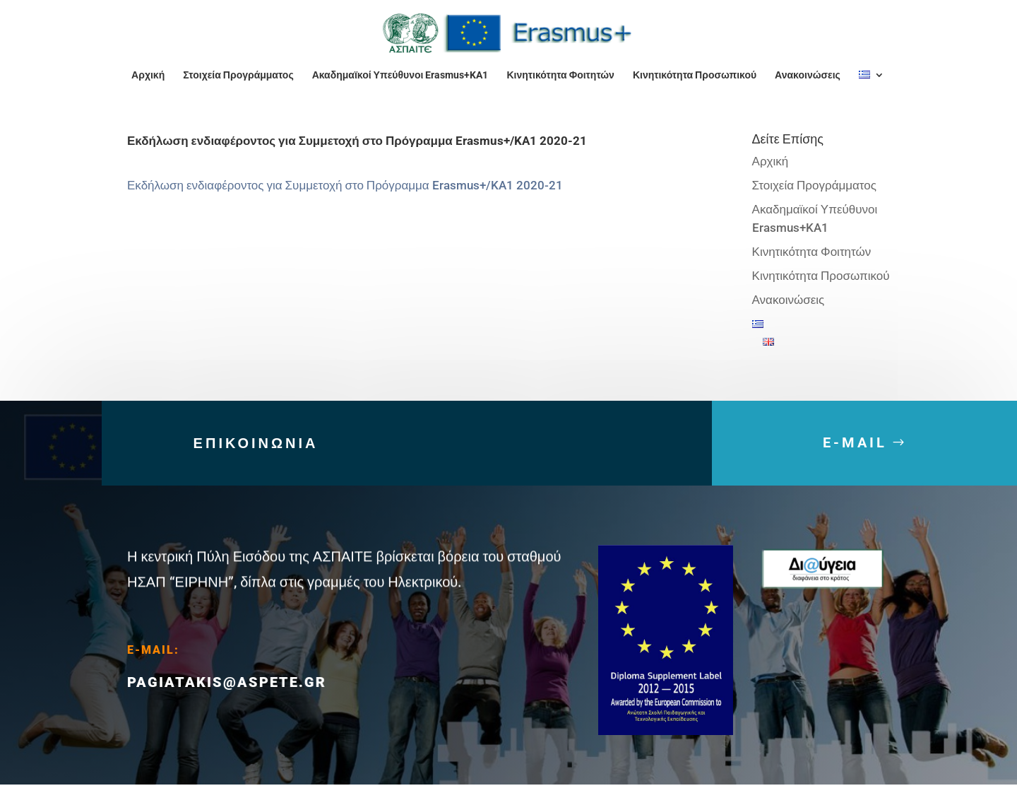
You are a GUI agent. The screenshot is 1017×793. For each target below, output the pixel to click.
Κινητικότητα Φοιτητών (560, 75)
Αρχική (148, 75)
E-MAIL (855, 455)
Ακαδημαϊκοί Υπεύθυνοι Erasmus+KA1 (400, 75)
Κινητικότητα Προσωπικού (694, 75)
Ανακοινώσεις (807, 75)
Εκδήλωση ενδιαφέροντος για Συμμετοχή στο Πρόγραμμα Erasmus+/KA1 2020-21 (345, 185)
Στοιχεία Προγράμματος (238, 75)
